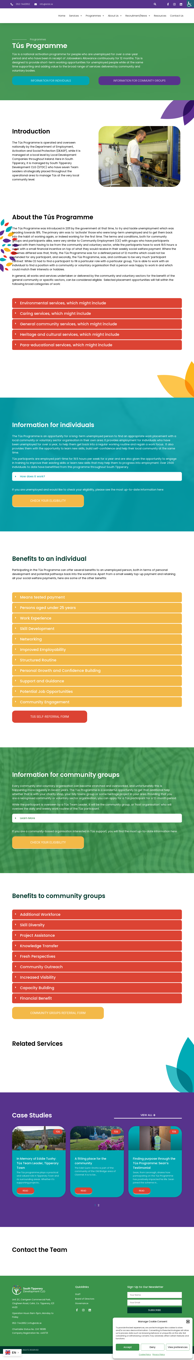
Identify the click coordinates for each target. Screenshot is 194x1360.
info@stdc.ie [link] (35, 1329)
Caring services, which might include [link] (55, 319)
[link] (190, 3)
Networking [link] (31, 645)
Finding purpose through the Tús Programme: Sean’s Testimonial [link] (154, 1169)
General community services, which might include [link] (68, 330)
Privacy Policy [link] (158, 1354)
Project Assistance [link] (37, 941)
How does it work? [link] (32, 482)
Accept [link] (128, 1347)
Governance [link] (81, 1309)
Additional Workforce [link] (40, 920)
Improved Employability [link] (43, 656)
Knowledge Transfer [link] (39, 952)
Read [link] (25, 1196)
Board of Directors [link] (84, 1305)
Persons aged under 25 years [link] (48, 614)
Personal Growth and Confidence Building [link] (60, 676)
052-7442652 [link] (19, 1329)
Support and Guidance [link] (42, 687)
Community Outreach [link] (41, 973)
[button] (187, 1321)
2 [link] (98, 1211)
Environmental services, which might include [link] (63, 309)
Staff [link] (77, 1300)
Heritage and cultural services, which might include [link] (69, 340)
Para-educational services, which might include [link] (66, 351)
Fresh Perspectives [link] (37, 962)
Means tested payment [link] (42, 603)
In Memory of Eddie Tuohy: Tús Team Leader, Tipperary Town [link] (38, 1169)
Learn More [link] (27, 824)
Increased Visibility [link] (38, 983)
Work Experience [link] (35, 624)
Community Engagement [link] (44, 708)
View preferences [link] (178, 1347)
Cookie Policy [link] (145, 1354)
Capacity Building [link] (37, 994)
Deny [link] (153, 1347)
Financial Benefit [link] (36, 1004)
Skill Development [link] (37, 635)
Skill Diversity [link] (32, 931)
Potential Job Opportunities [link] (46, 697)
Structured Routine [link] (38, 666)
